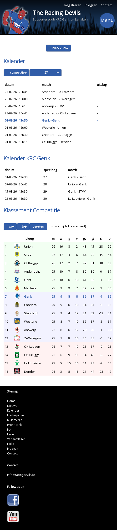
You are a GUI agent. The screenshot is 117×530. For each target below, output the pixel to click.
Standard (31, 313)
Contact (106, 5)
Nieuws (12, 406)
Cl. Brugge (31, 263)
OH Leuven (32, 346)
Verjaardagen (16, 439)
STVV (27, 255)
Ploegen (12, 449)
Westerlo (30, 321)
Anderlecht (32, 271)
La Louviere (32, 363)
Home (11, 401)
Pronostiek (14, 425)
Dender (29, 371)
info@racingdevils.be (21, 475)
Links (10, 444)
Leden (11, 434)
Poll (9, 430)
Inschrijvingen (16, 415)
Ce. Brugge (32, 355)
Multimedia (14, 420)
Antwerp (30, 330)
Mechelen (31, 288)
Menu (107, 21)
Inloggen (91, 5)
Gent (27, 280)
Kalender (13, 410)
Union (28, 246)
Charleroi (30, 305)
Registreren (72, 5)
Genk (28, 296)
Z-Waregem (32, 338)
